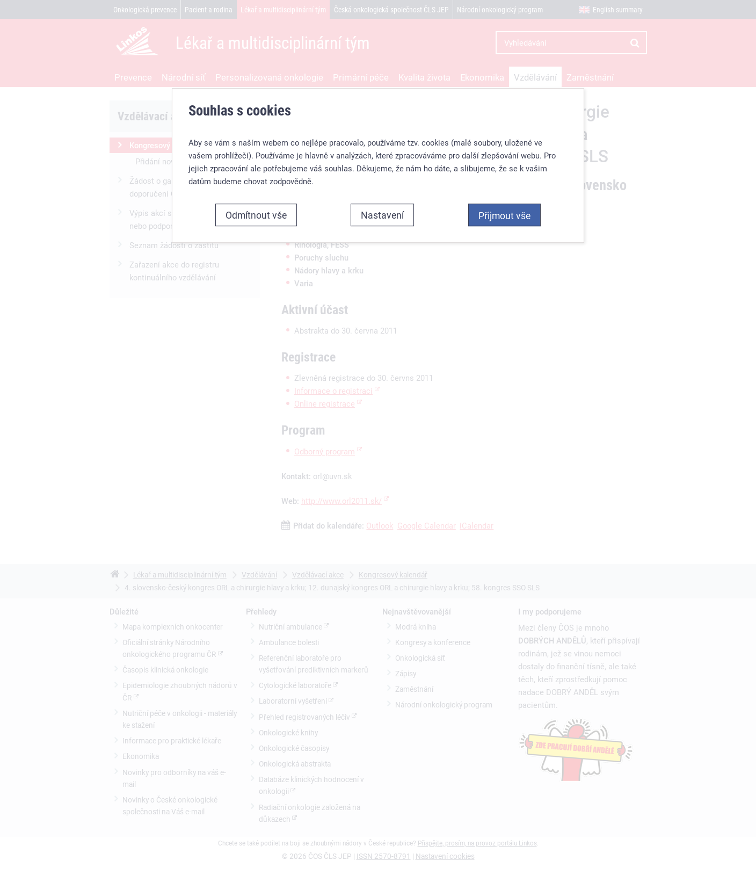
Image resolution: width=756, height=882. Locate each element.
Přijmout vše (504, 215)
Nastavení (382, 214)
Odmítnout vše (256, 214)
